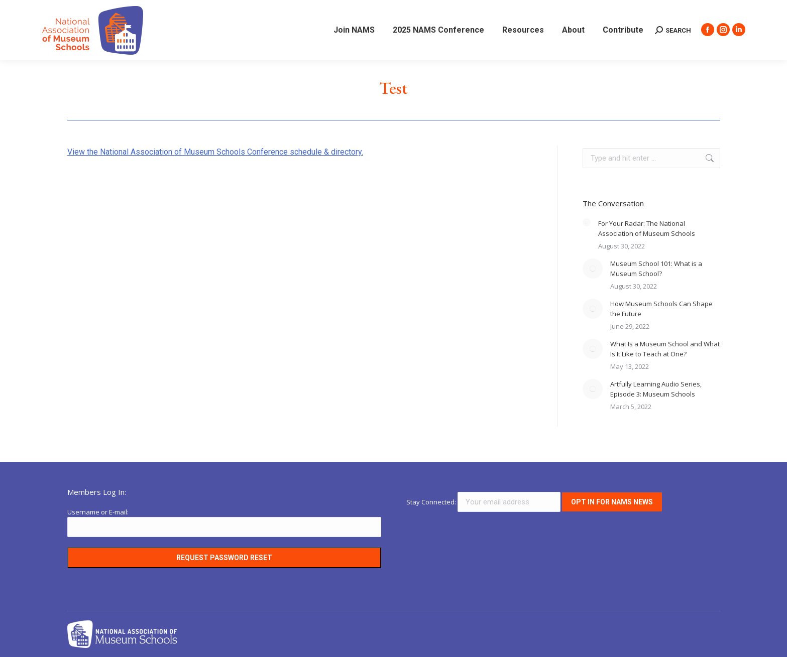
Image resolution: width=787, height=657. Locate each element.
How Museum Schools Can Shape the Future (661, 308)
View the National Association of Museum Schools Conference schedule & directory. (215, 152)
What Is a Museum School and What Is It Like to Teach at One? (665, 348)
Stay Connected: (484, 501)
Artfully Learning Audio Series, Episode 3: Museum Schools (656, 389)
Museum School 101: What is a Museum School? (656, 268)
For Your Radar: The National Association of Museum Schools (646, 228)
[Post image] (587, 222)
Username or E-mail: (98, 511)
